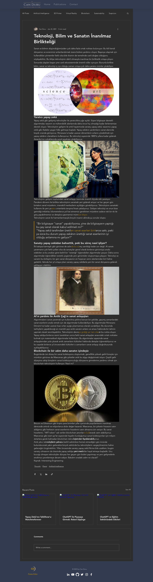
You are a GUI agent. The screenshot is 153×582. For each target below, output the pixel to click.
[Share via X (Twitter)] (41, 474)
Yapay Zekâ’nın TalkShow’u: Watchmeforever (38, 518)
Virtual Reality (71, 13)
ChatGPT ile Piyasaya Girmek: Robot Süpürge (74, 518)
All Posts (25, 13)
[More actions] (117, 29)
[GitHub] (77, 574)
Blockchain (85, 13)
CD (32, 568)
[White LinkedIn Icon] (68, 574)
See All (128, 490)
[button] (128, 13)
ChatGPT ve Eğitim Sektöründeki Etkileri (110, 518)
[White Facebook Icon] (91, 574)
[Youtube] (73, 574)
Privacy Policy (32, 574)
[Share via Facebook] (35, 474)
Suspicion (112, 13)
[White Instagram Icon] (86, 574)
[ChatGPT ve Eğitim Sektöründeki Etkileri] (114, 503)
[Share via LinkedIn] (46, 474)
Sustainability (99, 13)
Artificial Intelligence (41, 13)
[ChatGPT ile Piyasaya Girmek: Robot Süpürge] (76, 503)
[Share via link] (52, 474)
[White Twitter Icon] (82, 574)
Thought (37, 466)
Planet (45, 466)
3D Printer (58, 13)
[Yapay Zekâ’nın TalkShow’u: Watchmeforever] (39, 503)
